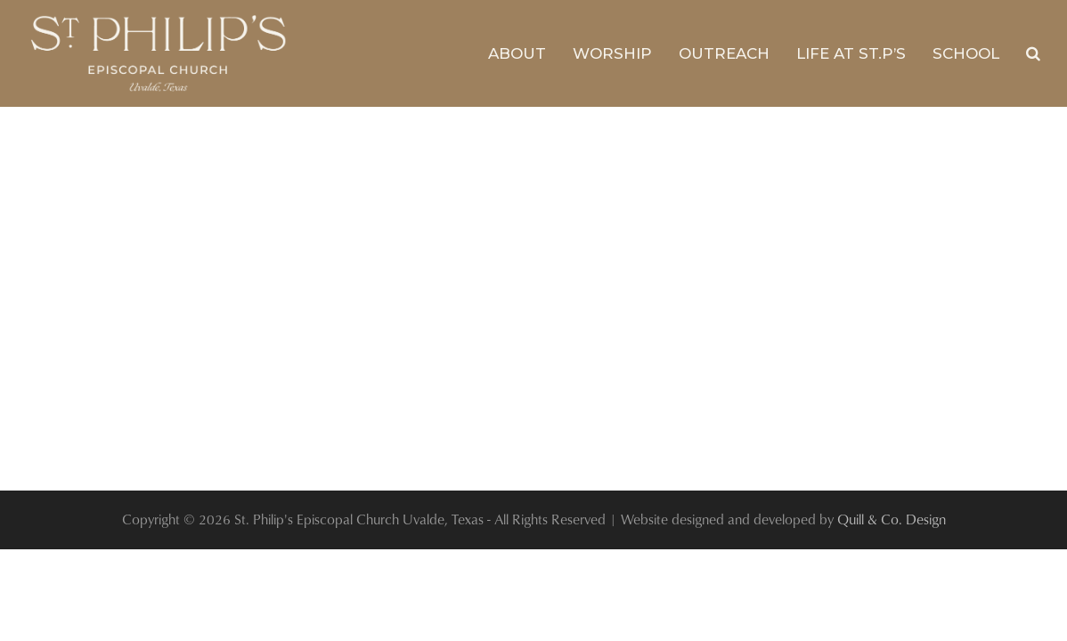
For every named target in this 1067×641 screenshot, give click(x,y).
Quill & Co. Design (891, 519)
